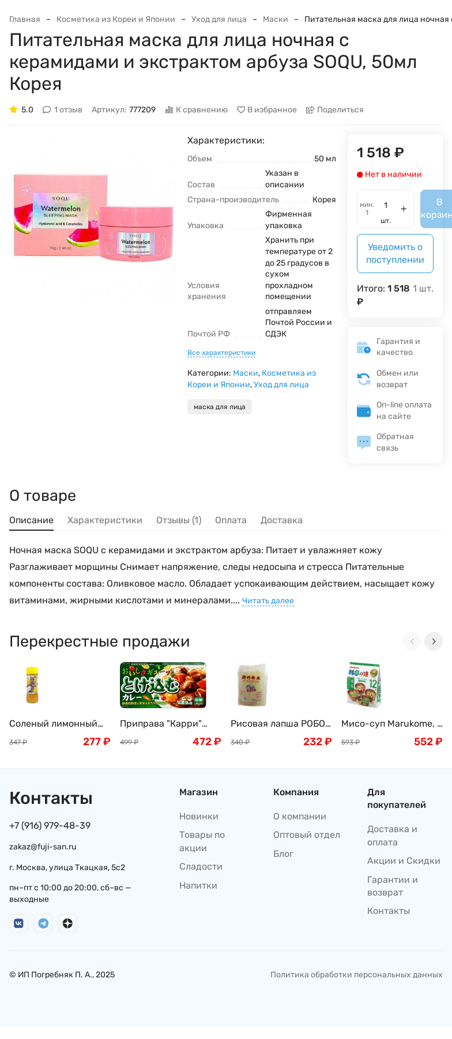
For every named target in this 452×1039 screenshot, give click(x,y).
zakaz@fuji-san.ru (42, 847)
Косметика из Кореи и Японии (115, 19)
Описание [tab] (31, 520)
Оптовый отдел (306, 834)
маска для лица (220, 407)
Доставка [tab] (282, 520)
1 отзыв (63, 109)
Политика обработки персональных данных (356, 975)
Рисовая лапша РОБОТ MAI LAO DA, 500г (280, 724)
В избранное (267, 109)
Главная (24, 19)
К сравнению (196, 109)
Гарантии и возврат (392, 886)
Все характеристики (221, 353)
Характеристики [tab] (104, 520)
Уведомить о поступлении (395, 253)
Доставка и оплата (392, 835)
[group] (92, 217)
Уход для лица (219, 19)
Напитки (198, 885)
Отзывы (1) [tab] (178, 520)
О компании (299, 816)
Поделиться (335, 109)
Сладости (201, 866)
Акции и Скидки (403, 860)
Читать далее (268, 601)
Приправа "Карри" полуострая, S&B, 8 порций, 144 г (162, 724)
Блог (283, 853)
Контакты (388, 910)
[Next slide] (433, 641)
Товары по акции (202, 841)
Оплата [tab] (231, 520)
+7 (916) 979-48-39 (50, 825)
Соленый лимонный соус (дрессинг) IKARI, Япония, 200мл (58, 724)
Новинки (199, 816)
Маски (275, 19)
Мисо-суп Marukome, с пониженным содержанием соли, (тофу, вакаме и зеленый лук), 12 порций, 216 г (391, 724)
